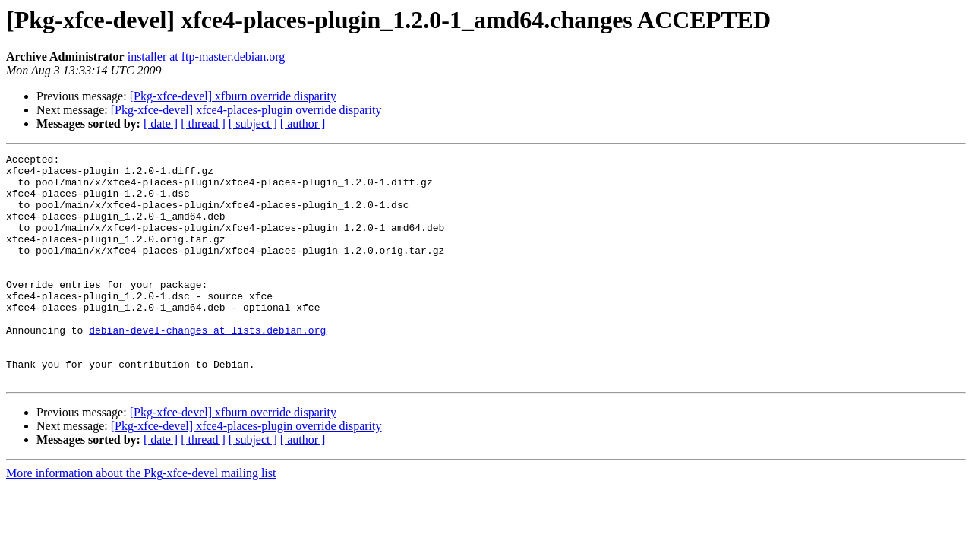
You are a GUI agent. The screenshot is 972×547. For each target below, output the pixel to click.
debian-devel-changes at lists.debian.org (207, 366)
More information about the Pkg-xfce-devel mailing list (141, 518)
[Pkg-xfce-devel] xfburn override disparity (233, 96)
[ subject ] (253, 123)
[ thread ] (203, 123)
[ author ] (303, 123)
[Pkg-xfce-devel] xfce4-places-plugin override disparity (246, 109)
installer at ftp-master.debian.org (207, 56)
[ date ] (161, 123)
